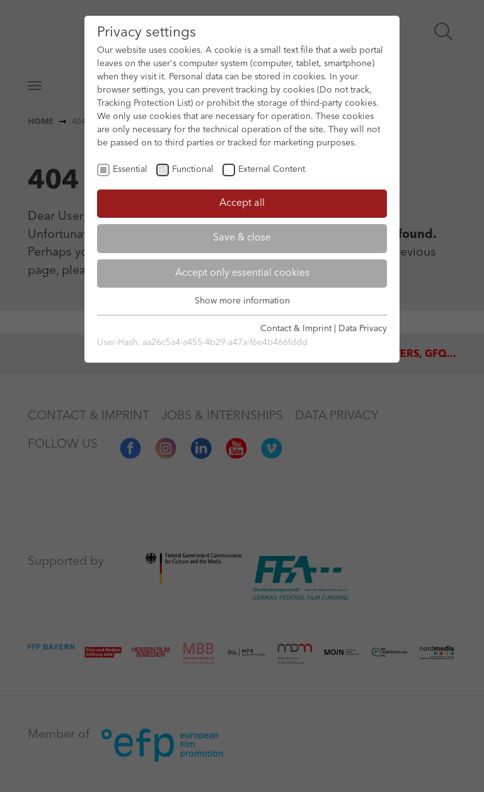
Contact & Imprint (295, 328)
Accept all (242, 203)
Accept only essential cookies (242, 273)
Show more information (242, 301)
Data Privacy (362, 328)
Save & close (242, 238)
